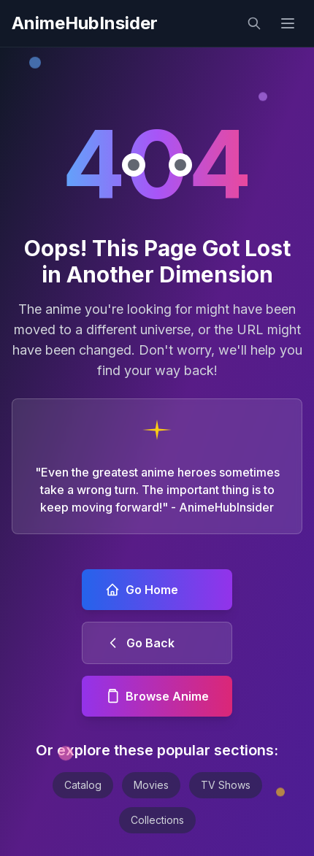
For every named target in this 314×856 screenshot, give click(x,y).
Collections (157, 820)
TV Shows (225, 785)
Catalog (83, 785)
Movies (151, 785)
